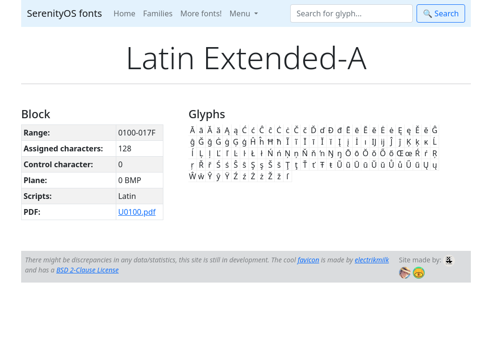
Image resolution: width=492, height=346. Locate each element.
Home (124, 13)
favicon (308, 259)
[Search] (351, 13)
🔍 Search (441, 13)
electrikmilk (372, 259)
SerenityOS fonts (64, 13)
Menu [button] (241, 13)
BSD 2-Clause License (87, 269)
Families (157, 13)
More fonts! (200, 13)
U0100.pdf (137, 212)
